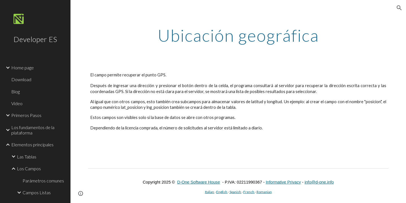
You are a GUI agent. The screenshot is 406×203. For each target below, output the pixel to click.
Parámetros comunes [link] (43, 180)
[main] (238, 35)
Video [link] (17, 103)
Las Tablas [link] (26, 156)
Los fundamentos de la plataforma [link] (32, 130)
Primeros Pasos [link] (26, 115)
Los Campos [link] (29, 168)
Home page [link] (22, 67)
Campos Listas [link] (37, 192)
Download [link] (21, 79)
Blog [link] (15, 91)
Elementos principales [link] (32, 144)
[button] (399, 8)
